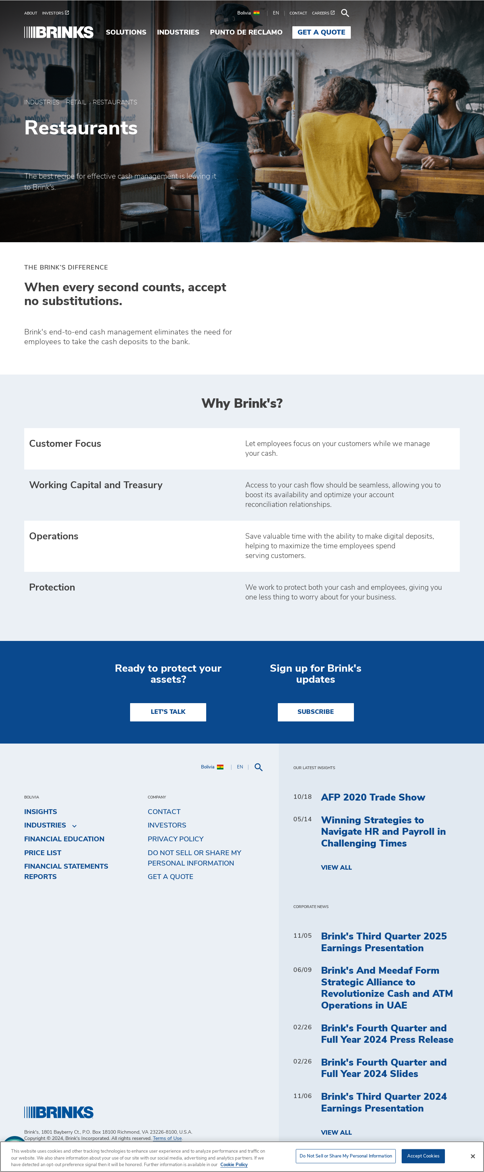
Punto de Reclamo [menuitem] (355, 32)
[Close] (473, 1156)
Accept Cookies (423, 1156)
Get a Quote (170, 890)
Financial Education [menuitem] (64, 852)
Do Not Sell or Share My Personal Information (194, 871)
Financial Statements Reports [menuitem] (66, 885)
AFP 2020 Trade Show (373, 811)
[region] (242, 1156)
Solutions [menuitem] (235, 32)
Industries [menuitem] (287, 32)
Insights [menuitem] (40, 825)
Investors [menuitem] (167, 839)
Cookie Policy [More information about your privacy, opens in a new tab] (234, 1165)
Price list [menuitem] (42, 866)
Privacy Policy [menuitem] (175, 852)
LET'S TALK (168, 726)
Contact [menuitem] (164, 825)
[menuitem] (33, 13)
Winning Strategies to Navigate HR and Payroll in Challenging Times (383, 845)
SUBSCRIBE (316, 726)
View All (336, 882)
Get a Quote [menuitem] (431, 32)
